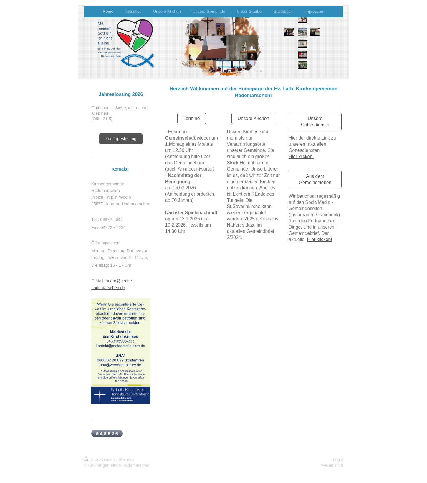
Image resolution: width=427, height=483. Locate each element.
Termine (191, 118)
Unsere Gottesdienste (315, 121)
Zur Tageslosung (120, 138)
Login (338, 459)
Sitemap (126, 459)
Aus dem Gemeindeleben (315, 179)
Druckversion (100, 459)
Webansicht (332, 465)
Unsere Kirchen (253, 118)
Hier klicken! (301, 156)
